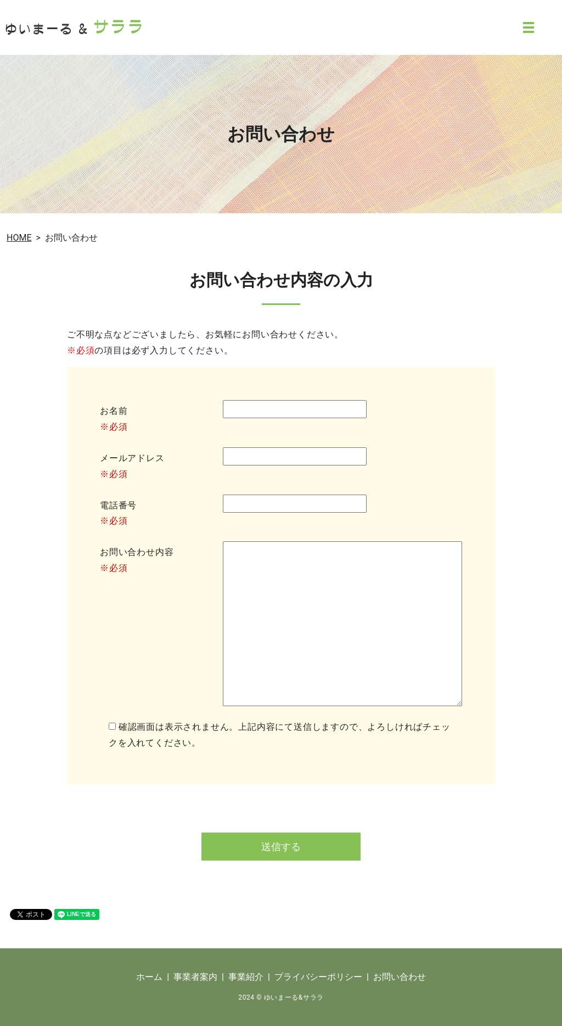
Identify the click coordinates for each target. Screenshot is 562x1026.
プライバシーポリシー (318, 977)
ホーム (149, 977)
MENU (528, 27)
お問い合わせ (399, 977)
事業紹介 (245, 977)
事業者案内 (195, 977)
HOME (19, 237)
